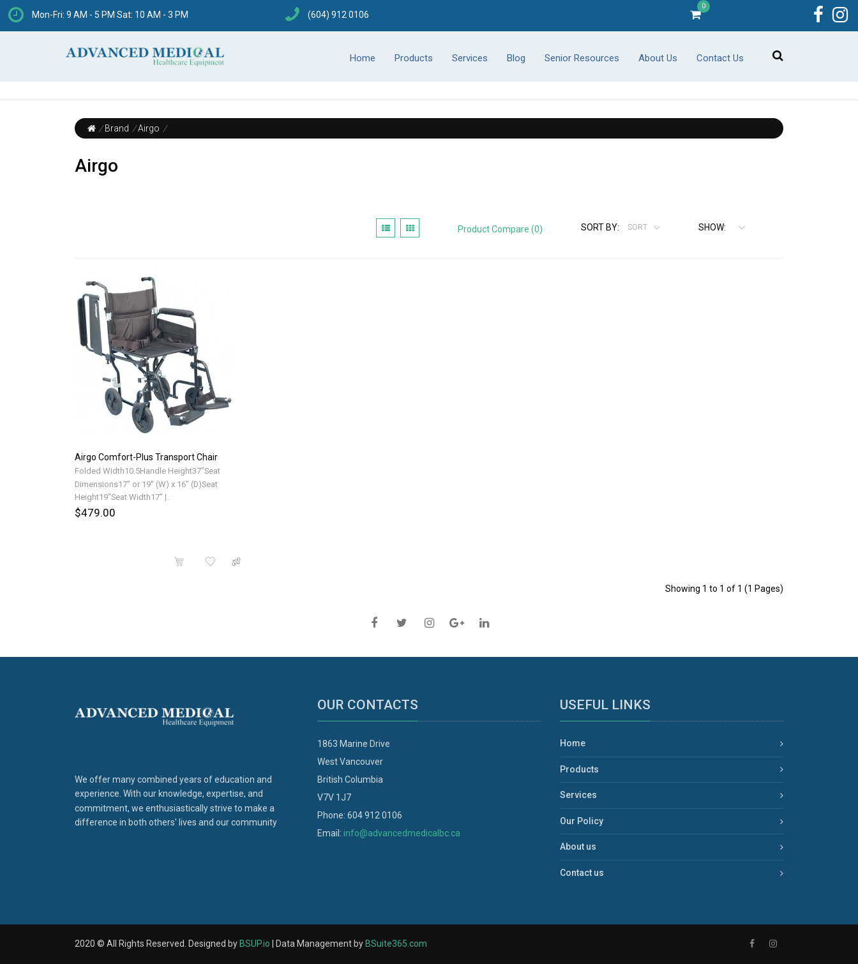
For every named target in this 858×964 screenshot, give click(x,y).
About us (578, 846)
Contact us (582, 873)
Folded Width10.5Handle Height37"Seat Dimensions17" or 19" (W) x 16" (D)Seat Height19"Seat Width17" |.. (147, 484)
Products (414, 58)
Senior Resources (582, 58)
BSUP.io (254, 943)
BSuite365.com (396, 943)
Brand (117, 128)
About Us (657, 58)
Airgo (149, 128)
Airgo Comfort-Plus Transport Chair (146, 457)
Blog (516, 58)
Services (470, 58)
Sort (638, 227)
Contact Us (720, 58)
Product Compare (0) (500, 229)
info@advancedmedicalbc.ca (401, 833)
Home (362, 58)
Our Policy (581, 821)
